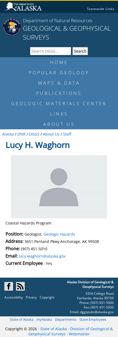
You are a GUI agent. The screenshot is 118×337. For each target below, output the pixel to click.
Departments (65, 319)
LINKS (59, 114)
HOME (59, 62)
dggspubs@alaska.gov (97, 312)
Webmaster (79, 333)
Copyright (47, 297)
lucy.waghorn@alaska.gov (42, 256)
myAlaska (44, 319)
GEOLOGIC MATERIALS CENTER (59, 104)
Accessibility (13, 297)
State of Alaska (21, 319)
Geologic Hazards (59, 234)
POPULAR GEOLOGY (59, 73)
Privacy (31, 297)
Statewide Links (100, 9)
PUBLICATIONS (59, 93)
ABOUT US (59, 124)
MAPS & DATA (59, 83)
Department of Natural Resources (57, 20)
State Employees (92, 319)
